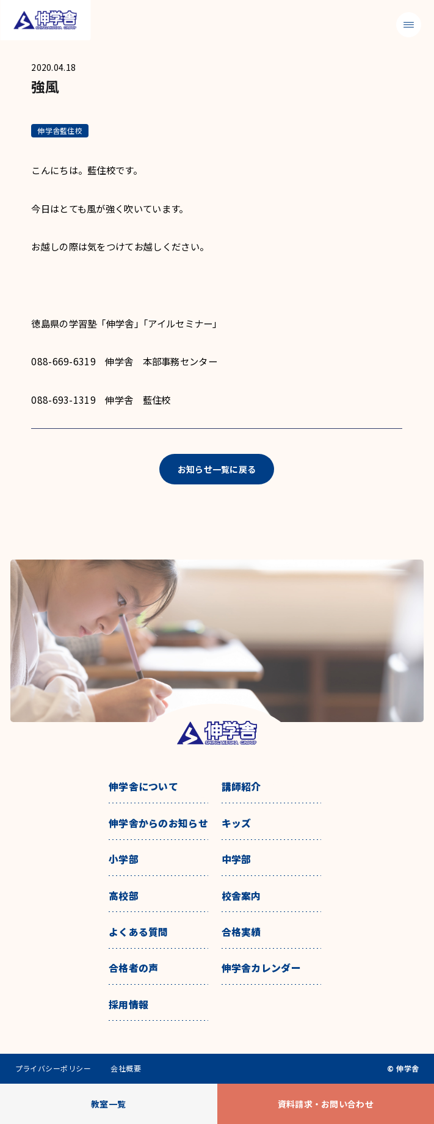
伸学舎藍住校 (59, 130)
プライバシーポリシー (53, 1068)
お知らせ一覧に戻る (217, 469)
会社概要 (125, 1068)
